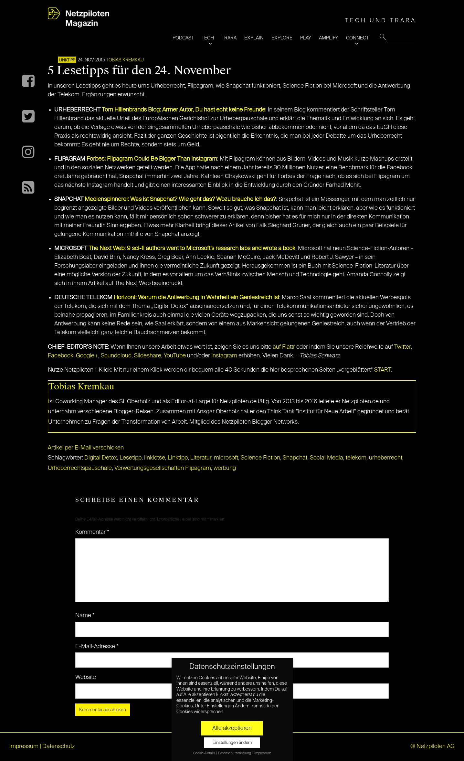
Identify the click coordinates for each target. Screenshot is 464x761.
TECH (208, 38)
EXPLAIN (254, 38)
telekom (356, 458)
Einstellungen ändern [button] (232, 743)
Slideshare (147, 356)
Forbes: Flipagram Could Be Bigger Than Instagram (152, 159)
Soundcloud (116, 356)
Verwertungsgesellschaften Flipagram (162, 468)
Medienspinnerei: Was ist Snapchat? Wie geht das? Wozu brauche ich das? (180, 199)
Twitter (402, 347)
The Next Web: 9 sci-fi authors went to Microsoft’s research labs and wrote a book (192, 248)
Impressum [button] (262, 753)
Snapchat (295, 458)
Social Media (326, 458)
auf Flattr (284, 347)
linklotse (154, 458)
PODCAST (183, 38)
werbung (225, 468)
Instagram (224, 356)
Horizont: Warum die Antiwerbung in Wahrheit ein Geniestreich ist (196, 298)
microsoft (226, 458)
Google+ (87, 356)
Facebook (60, 356)
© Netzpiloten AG (432, 746)
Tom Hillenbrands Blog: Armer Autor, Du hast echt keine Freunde (183, 110)
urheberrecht (385, 458)
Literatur (200, 458)
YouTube (175, 356)
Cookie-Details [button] (204, 753)
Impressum (23, 746)
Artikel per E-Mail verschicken (86, 448)
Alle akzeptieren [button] (232, 728)
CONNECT (357, 38)
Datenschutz (58, 746)
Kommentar (92, 532)
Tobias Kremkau (125, 60)
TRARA (229, 38)
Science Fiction (260, 458)
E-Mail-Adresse (97, 647)
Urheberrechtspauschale (80, 468)
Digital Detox (100, 458)
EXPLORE (281, 38)
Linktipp (67, 60)
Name (85, 615)
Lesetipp (131, 458)
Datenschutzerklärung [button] (235, 753)
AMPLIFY (328, 38)
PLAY (305, 38)
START (382, 370)
